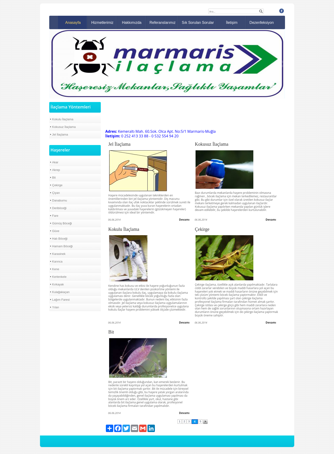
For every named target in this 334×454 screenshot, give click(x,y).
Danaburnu (59, 200)
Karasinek (59, 254)
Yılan (55, 307)
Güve (55, 231)
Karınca (57, 261)
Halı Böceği (59, 238)
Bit (54, 177)
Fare (55, 215)
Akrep (56, 170)
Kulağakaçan (61, 292)
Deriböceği (59, 208)
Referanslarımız (163, 23)
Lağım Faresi (61, 299)
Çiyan (56, 193)
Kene (55, 269)
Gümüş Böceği (62, 223)
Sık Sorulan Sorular (198, 23)
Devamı (184, 220)
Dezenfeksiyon (261, 23)
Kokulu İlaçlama (63, 119)
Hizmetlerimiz (102, 23)
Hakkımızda (131, 23)
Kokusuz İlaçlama (64, 127)
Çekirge (57, 185)
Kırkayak (58, 284)
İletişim (231, 23)
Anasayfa (73, 23)
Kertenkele (59, 276)
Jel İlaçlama (60, 134)
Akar (55, 162)
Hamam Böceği (62, 246)
